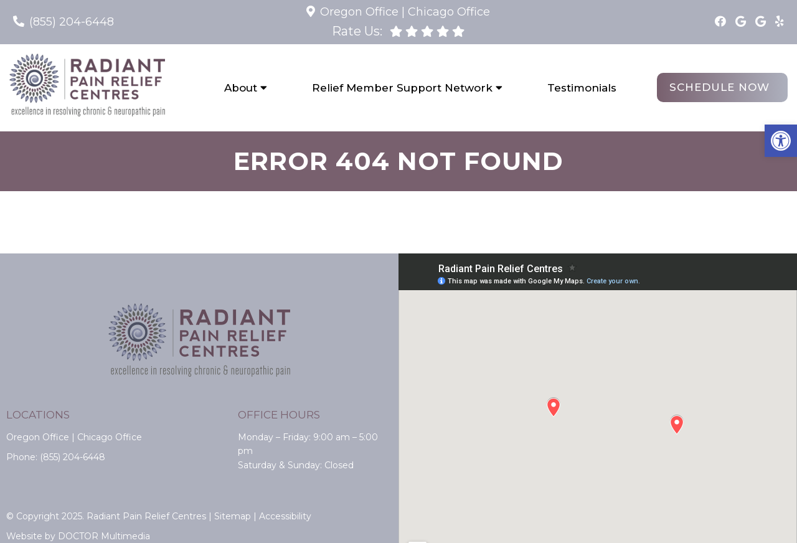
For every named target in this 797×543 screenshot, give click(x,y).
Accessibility (285, 516)
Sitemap (232, 516)
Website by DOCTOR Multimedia (78, 536)
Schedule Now (719, 87)
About (240, 88)
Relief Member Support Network (402, 88)
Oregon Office (359, 12)
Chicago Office (449, 12)
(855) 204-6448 (71, 22)
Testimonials (581, 88)
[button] (781, 141)
